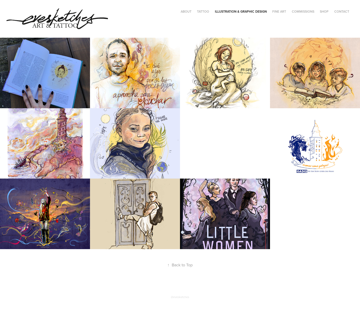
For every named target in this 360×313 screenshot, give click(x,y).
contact (341, 11)
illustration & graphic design (241, 11)
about (186, 11)
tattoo (203, 11)
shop (324, 11)
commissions (303, 11)
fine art (279, 11)
